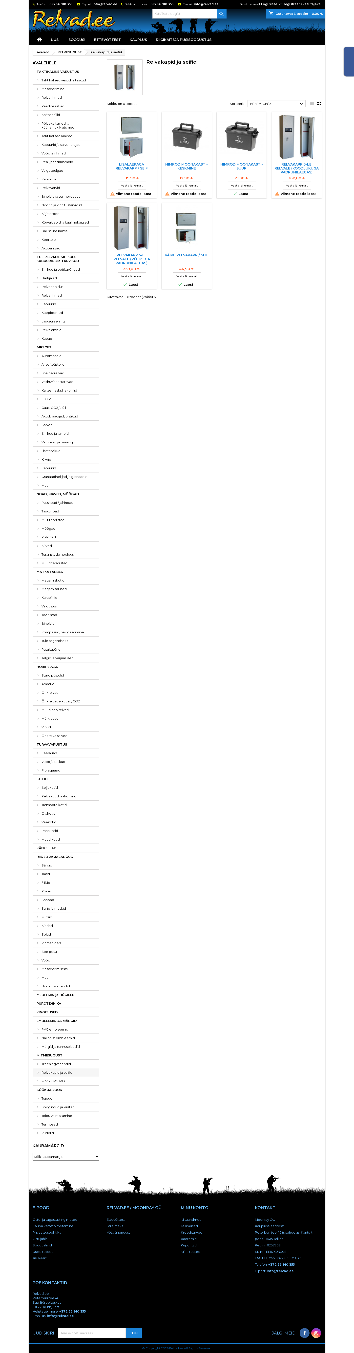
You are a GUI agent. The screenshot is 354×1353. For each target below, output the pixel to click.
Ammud (48, 684)
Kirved (47, 546)
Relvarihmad (52, 97)
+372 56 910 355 (60, 4)
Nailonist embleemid (58, 1038)
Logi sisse (269, 4)
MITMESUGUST (49, 1055)
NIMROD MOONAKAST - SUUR (241, 166)
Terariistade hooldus (58, 554)
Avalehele (45, 63)
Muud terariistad (54, 563)
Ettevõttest (107, 40)
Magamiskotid (53, 580)
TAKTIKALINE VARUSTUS (58, 72)
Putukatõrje (51, 649)
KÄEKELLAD (47, 848)
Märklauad (50, 718)
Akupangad (51, 248)
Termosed (50, 1124)
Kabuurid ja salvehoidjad (61, 145)
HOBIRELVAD (48, 667)
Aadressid (189, 1239)
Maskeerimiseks (54, 969)
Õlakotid (49, 813)
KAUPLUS (138, 40)
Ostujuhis (40, 1239)
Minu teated (190, 1252)
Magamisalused (54, 589)
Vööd (46, 960)
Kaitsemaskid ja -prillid (59, 390)
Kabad (47, 338)
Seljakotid (50, 787)
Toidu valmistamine (57, 1116)
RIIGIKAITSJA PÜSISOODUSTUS (183, 40)
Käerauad (49, 753)
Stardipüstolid (53, 675)
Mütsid (47, 917)
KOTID (42, 779)
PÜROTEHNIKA (49, 1003)
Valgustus (49, 606)
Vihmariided (51, 943)
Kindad (47, 926)
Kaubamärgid (48, 1146)
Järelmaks (115, 1226)
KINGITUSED (47, 1012)
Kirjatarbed (51, 214)
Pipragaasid (51, 770)
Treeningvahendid (56, 1064)
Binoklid (48, 623)
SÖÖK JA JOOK (49, 1090)
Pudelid (48, 1133)
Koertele (49, 240)
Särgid (47, 865)
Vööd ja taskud (53, 762)
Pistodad (49, 537)
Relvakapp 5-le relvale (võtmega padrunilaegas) (131, 259)
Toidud (47, 1098)
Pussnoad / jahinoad (57, 503)
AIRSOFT (44, 347)
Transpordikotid (54, 805)
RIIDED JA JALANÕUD (55, 857)
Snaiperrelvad (53, 373)
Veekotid (49, 822)
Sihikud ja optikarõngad (61, 269)
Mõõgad (48, 528)
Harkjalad (49, 278)
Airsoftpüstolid (53, 364)
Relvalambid (52, 330)
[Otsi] (189, 14)
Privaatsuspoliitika (47, 1232)
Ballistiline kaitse (55, 231)
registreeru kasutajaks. (302, 4)
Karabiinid (49, 179)
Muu (45, 485)
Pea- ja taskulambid (57, 162)
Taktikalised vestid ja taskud (64, 80)
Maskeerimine (53, 89)
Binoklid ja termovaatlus (61, 196)
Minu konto (194, 1207)
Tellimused (189, 1226)
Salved (47, 425)
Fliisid (46, 882)
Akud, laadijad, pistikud (60, 416)
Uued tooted (43, 1252)
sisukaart (40, 1258)
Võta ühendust (118, 1232)
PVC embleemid (55, 1029)
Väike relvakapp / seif (186, 255)
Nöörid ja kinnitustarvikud (62, 205)
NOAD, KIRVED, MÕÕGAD (58, 494)
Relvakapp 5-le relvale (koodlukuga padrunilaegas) (296, 168)
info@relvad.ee (105, 4)
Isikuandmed (191, 1219)
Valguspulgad (52, 170)
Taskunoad (50, 511)
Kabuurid (49, 304)
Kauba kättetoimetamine (53, 1226)
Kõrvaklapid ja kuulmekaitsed (65, 222)
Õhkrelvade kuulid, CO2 (61, 701)
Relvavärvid (51, 188)
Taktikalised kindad (57, 136)
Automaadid (52, 356)
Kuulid (46, 399)
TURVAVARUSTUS (52, 744)
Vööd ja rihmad (54, 153)
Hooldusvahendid (56, 986)
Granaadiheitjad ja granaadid (64, 477)
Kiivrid (46, 459)
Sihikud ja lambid (55, 433)
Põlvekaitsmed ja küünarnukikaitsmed (58, 125)
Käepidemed (52, 313)
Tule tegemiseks (55, 641)
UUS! (55, 40)
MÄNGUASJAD (53, 1081)
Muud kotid (51, 839)
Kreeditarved (191, 1232)
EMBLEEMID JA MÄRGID (57, 1021)
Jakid (46, 874)
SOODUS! (76, 40)
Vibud (46, 727)
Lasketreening (53, 321)
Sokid (46, 934)
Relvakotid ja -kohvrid (59, 796)
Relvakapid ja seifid (57, 1072)
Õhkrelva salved (54, 736)
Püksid (47, 891)
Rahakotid (50, 831)
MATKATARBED (50, 572)
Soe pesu (49, 952)
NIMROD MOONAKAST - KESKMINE (186, 166)
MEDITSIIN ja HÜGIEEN (56, 995)
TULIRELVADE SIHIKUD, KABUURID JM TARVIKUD (58, 259)
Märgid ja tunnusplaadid (61, 1047)
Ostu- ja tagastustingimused (55, 1219)
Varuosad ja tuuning (57, 442)
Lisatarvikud (51, 451)
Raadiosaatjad (53, 106)
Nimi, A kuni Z (277, 104)
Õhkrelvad (50, 693)
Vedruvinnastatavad (57, 382)
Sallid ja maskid (54, 908)
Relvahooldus (52, 287)
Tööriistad (49, 615)
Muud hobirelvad (55, 710)
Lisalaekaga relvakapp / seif (132, 166)
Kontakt (265, 1207)
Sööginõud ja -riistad (58, 1107)
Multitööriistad (53, 520)
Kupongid (189, 1245)
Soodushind (42, 1245)
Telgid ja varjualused (58, 658)
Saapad (48, 900)
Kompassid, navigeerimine (63, 632)
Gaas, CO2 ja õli (54, 408)
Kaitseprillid (51, 115)
